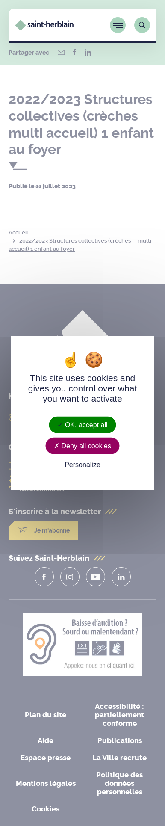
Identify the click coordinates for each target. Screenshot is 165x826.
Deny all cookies (82, 445)
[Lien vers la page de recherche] (142, 25)
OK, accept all (82, 424)
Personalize (82, 464)
